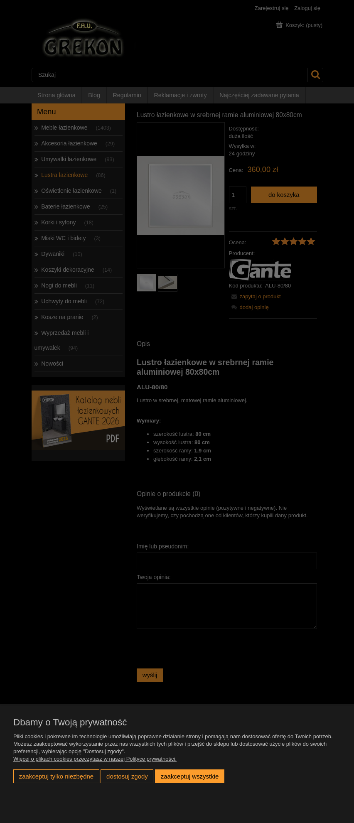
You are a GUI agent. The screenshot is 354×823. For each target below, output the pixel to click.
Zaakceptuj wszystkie (190, 776)
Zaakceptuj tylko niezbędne (56, 776)
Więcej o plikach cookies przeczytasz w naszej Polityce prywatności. (95, 759)
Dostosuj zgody (127, 776)
